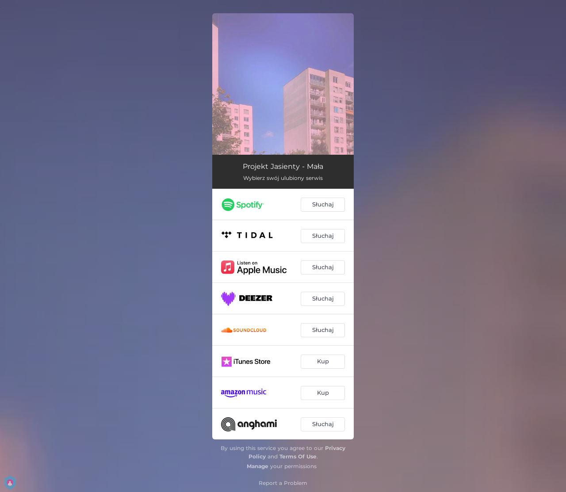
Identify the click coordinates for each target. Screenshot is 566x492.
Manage (257, 466)
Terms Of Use (298, 456)
